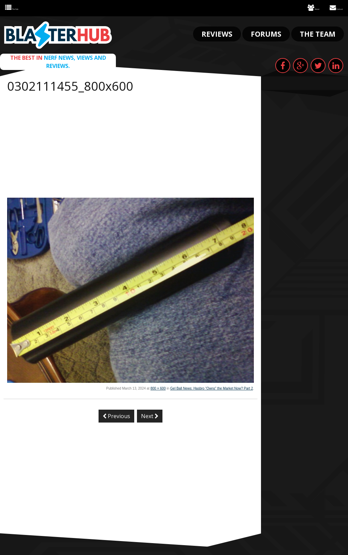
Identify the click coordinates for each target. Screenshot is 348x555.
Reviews (217, 32)
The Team (317, 32)
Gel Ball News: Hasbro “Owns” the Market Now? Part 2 (211, 386)
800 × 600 (158, 386)
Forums (266, 32)
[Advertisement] (130, 144)
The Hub (17, 7)
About (299, 7)
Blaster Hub (57, 33)
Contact (331, 7)
